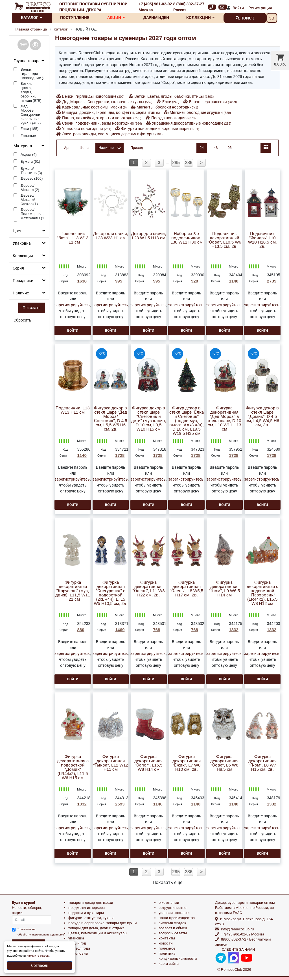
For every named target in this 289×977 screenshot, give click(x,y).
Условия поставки (174, 913)
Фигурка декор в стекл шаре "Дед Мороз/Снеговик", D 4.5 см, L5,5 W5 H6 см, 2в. (110, 418)
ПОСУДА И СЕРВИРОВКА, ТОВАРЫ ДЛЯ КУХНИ (102, 923)
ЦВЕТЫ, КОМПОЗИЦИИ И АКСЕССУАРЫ (97, 933)
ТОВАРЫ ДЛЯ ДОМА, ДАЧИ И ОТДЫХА (96, 928)
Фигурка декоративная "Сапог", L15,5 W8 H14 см (148, 763)
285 (176, 162)
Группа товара (27, 60)
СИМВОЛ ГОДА (79, 948)
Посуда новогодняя (173, 118)
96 (229, 148)
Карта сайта (169, 963)
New (23, 44)
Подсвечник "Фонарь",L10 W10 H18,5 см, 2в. (262, 240)
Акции (116, 17)
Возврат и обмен (173, 928)
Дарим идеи (156, 17)
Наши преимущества (177, 918)
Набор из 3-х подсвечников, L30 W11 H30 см (186, 238)
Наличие (21, 293)
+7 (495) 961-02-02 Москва (155, 7)
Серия (18, 268)
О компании (169, 902)
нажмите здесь (38, 956)
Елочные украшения (213, 101)
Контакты (167, 938)
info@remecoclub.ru (237, 929)
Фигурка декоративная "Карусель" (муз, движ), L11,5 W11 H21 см (72, 591)
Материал (23, 146)
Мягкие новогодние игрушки (200, 112)
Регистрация (260, 8)
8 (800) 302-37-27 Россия (188, 7)
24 (201, 148)
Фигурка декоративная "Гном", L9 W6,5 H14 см (224, 588)
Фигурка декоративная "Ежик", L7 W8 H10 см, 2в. (186, 763)
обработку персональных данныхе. (41, 934)
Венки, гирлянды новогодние (93, 96)
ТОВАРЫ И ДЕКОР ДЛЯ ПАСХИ (90, 902)
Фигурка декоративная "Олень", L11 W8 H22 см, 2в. (148, 588)
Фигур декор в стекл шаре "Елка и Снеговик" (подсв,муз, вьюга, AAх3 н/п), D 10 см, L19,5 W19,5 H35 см (186, 421)
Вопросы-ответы (173, 933)
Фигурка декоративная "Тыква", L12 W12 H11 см (110, 763)
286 (188, 162)
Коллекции (200, 17)
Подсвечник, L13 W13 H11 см (72, 410)
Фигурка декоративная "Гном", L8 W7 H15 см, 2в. (262, 763)
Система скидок (172, 923)
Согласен (39, 965)
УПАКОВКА (76, 938)
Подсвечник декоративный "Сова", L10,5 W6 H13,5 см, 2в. (224, 240)
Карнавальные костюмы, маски (94, 107)
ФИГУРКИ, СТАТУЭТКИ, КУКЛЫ (90, 918)
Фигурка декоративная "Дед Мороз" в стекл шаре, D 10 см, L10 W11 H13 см (224, 418)
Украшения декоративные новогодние (191, 123)
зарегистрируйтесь (72, 305)
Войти (238, 8)
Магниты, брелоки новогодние (167, 107)
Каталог (31, 17)
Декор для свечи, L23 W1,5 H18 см (148, 236)
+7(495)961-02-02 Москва (242, 934)
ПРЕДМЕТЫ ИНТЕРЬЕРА (86, 908)
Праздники (23, 280)
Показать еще (167, 882)
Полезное (167, 948)
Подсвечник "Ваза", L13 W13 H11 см (73, 238)
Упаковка (22, 243)
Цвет (17, 231)
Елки (170, 101)
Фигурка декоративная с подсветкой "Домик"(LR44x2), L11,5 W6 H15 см (73, 767)
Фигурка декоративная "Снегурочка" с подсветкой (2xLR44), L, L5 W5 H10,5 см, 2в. (110, 593)
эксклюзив (78, 953)
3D (271, 18)
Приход (136, 148)
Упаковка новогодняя (86, 128)
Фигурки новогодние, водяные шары (160, 128)
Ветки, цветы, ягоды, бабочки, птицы (174, 96)
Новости (166, 943)
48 (216, 148)
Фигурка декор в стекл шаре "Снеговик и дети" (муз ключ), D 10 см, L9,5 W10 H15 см (148, 418)
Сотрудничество (172, 908)
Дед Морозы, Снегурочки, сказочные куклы (107, 101)
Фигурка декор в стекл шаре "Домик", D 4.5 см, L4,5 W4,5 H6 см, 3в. (262, 416)
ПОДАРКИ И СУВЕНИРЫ (86, 913)
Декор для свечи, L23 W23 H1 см (110, 236)
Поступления (74, 17)
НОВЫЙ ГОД (77, 943)
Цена (84, 148)
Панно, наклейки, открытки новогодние (101, 118)
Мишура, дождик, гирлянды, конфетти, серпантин (111, 112)
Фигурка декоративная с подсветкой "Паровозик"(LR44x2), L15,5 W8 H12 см (262, 593)
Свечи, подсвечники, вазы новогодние (102, 123)
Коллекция (23, 255)
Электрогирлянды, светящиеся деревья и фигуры (112, 134)
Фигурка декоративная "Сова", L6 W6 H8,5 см (224, 763)
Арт (67, 148)
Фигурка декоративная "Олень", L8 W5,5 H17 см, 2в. (186, 588)
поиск (245, 18)
